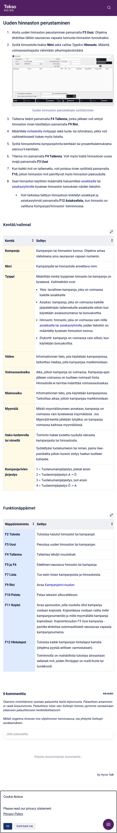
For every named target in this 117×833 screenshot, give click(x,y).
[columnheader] (19, 241)
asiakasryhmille (23, 187)
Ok (7, 826)
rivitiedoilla (34, 131)
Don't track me (25, 826)
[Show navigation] (108, 824)
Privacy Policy (13, 814)
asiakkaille (88, 181)
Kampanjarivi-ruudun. (60, 585)
